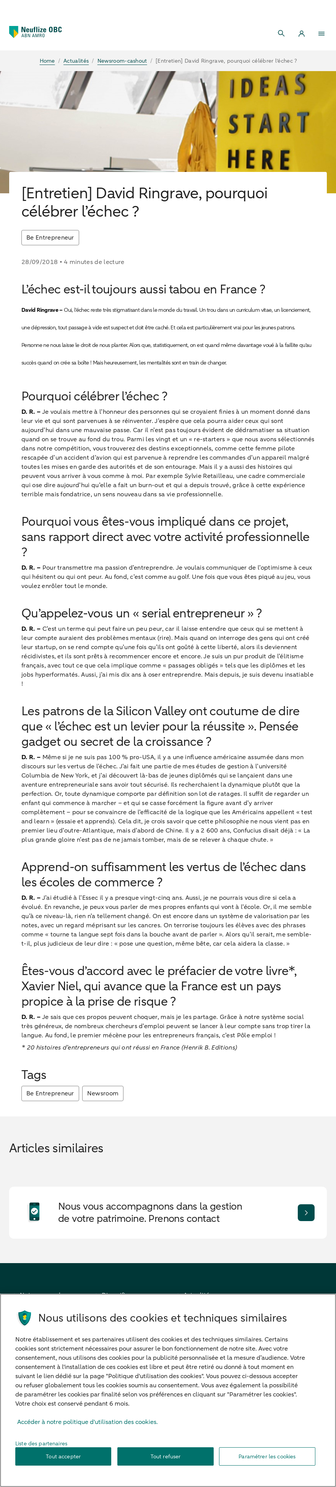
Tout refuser (166, 1460)
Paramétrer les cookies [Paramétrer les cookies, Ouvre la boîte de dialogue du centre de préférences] (267, 1460)
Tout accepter (63, 1460)
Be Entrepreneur (50, 237)
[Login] (301, 33)
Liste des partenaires (41, 1447)
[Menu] (321, 33)
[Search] (281, 33)
